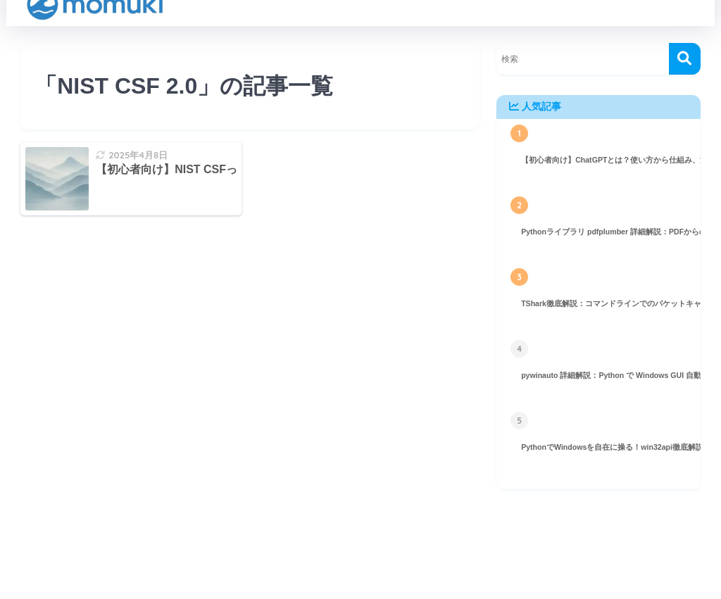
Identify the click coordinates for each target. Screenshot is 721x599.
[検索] (685, 59)
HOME (360, 551)
